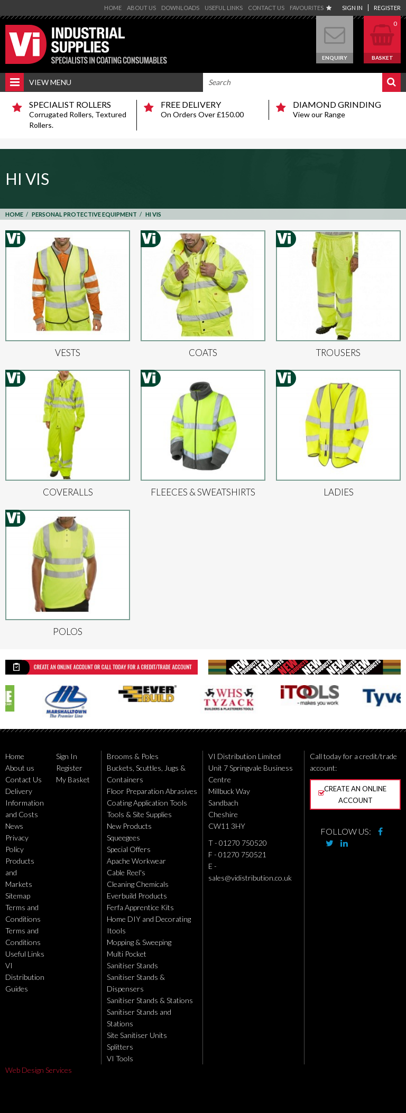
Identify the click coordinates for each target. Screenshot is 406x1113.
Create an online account (352, 794)
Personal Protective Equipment (84, 214)
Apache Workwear (136, 860)
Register (387, 7)
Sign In (352, 7)
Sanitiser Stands (132, 965)
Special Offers (129, 849)
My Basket (73, 779)
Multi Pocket (126, 953)
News (14, 825)
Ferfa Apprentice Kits (140, 907)
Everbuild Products (137, 895)
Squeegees (123, 837)
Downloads (180, 7)
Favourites (310, 7)
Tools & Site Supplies (139, 814)
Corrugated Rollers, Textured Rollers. (78, 114)
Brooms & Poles (133, 756)
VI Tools (120, 1058)
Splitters (120, 1046)
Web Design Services (38, 1069)
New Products (129, 825)
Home (113, 7)
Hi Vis (153, 214)
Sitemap (17, 895)
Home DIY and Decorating (149, 918)
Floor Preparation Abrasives (152, 791)
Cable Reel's (126, 872)
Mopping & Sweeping (139, 942)
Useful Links (224, 7)
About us (141, 7)
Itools (116, 930)
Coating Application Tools (147, 802)
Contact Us (266, 7)
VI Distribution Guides (24, 977)
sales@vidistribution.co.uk (250, 877)
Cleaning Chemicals (138, 884)
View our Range (343, 109)
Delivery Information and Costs (24, 803)
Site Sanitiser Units (137, 1035)
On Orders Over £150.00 (210, 109)
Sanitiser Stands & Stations (150, 1000)
